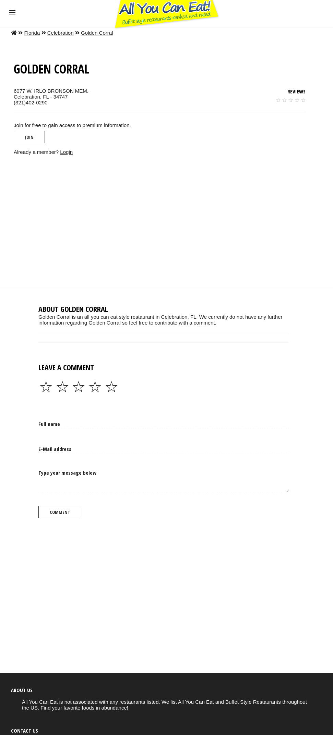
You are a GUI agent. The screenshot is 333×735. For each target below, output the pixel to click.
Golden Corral (97, 33)
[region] (161, 221)
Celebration (60, 33)
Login (66, 152)
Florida (32, 33)
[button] (12, 12)
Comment (60, 512)
